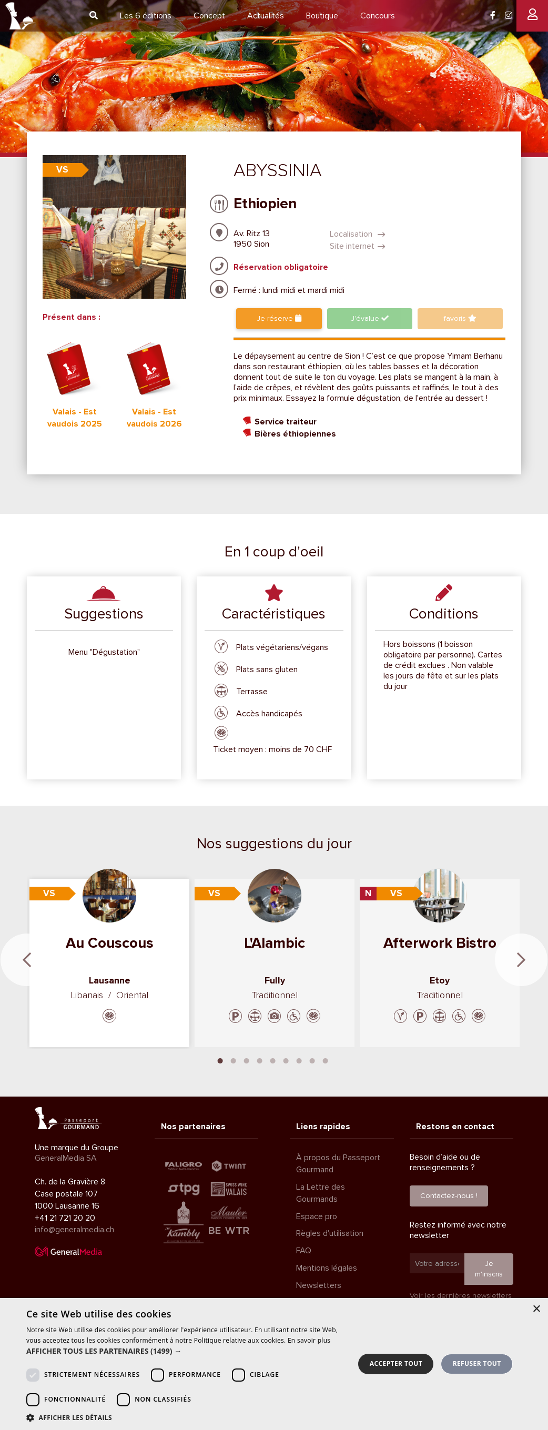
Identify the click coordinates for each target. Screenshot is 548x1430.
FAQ (303, 1250)
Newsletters (318, 1285)
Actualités (265, 16)
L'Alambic (274, 943)
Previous (27, 960)
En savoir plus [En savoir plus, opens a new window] (309, 1340)
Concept (209, 16)
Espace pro (316, 1216)
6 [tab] (286, 1059)
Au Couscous (110, 943)
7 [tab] (299, 1059)
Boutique (322, 16)
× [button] (536, 1309)
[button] (185, 1351)
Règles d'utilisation (329, 1233)
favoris (460, 318)
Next (521, 960)
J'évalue (370, 318)
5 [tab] (273, 1059)
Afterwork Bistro (439, 943)
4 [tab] (260, 1059)
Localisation (357, 234)
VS (62, 169)
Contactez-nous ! (449, 1195)
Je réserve (279, 318)
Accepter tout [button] (396, 1363)
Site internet (357, 246)
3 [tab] (246, 1059)
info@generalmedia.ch (74, 1229)
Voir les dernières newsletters (461, 1295)
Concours (377, 16)
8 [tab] (312, 1059)
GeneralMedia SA (66, 1158)
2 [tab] (233, 1059)
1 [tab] (220, 1059)
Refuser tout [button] (477, 1363)
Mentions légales (326, 1268)
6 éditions (145, 16)
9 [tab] (325, 1059)
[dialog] (274, 1364)
